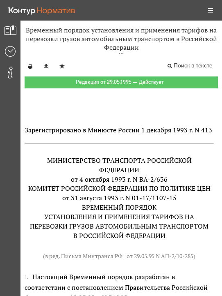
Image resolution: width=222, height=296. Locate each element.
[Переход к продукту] (41, 10)
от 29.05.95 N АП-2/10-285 (160, 256)
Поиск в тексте (193, 65)
